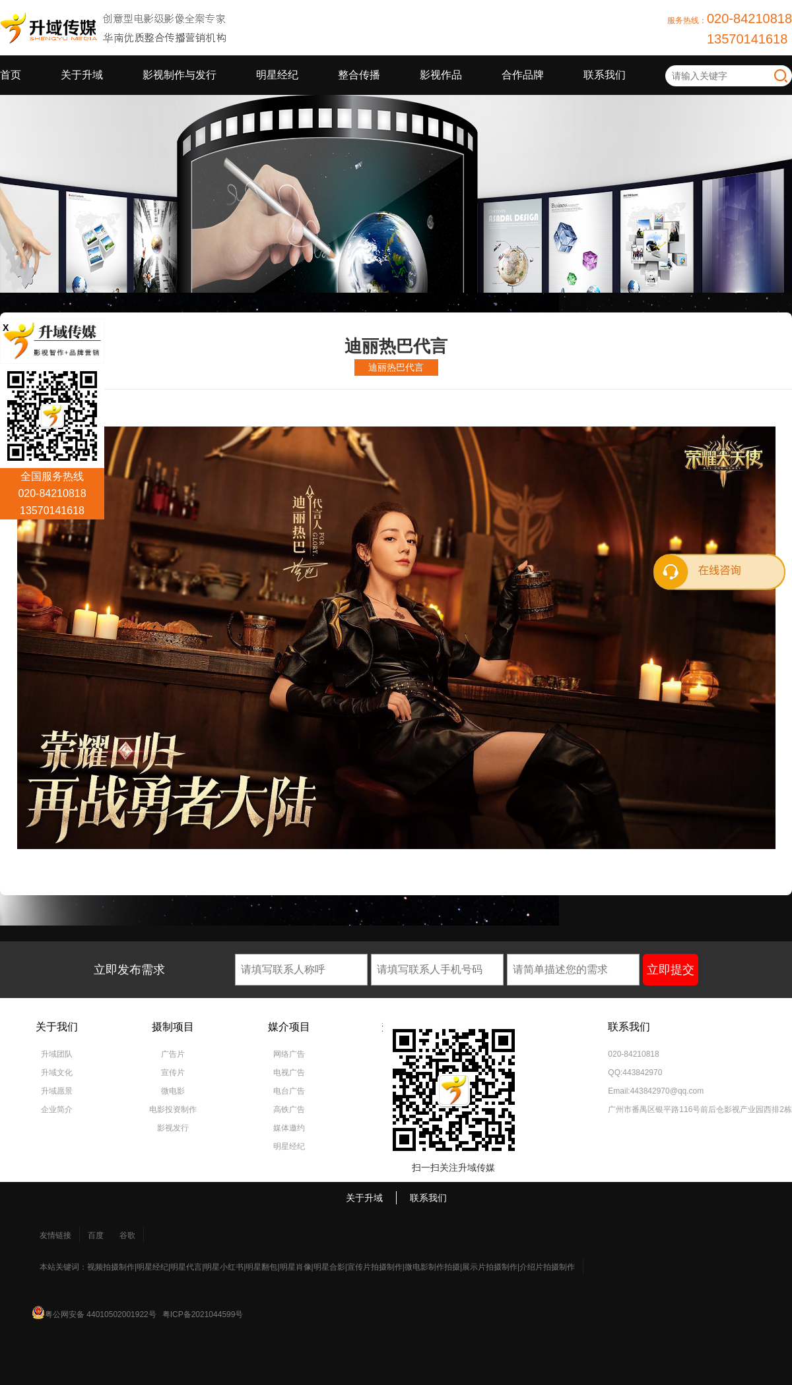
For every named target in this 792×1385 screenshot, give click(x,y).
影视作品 (441, 74)
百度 (96, 1235)
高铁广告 (289, 1109)
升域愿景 (57, 1091)
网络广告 (289, 1054)
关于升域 (82, 74)
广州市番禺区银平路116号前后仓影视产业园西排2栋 (700, 1109)
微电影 (173, 1091)
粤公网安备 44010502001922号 (100, 1314)
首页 (10, 74)
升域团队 (57, 1054)
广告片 (173, 1054)
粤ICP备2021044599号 (203, 1314)
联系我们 (604, 74)
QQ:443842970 (635, 1072)
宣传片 (173, 1072)
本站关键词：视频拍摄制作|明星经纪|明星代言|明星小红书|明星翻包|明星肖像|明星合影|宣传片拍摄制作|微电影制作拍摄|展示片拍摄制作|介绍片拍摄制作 (307, 1267)
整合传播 (359, 74)
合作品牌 (523, 74)
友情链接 (55, 1235)
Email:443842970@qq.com (656, 1091)
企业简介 (57, 1109)
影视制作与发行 (179, 74)
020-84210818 (633, 1054)
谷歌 (127, 1235)
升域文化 (57, 1072)
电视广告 (289, 1072)
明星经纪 (277, 74)
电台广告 (289, 1091)
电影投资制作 (173, 1109)
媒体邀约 (289, 1128)
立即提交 (670, 969)
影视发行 (173, 1128)
